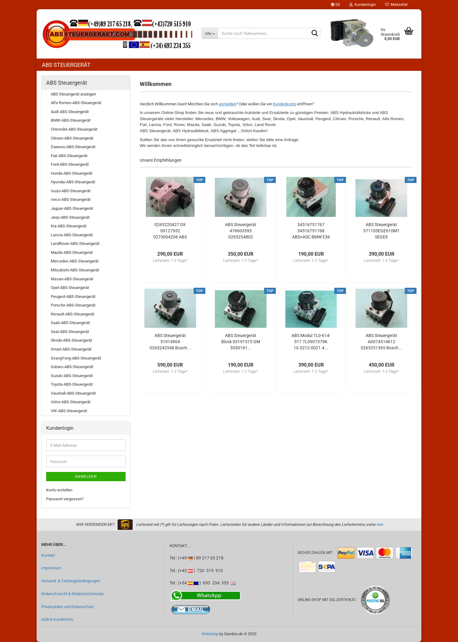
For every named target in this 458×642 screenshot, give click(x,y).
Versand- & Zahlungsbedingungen (70, 581)
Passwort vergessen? (65, 499)
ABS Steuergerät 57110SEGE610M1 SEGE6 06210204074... (381, 231)
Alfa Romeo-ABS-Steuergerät (76, 102)
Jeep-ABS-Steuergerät (70, 217)
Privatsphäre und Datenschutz (67, 606)
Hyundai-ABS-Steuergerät (73, 182)
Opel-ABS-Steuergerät (70, 287)
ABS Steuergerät (66, 65)
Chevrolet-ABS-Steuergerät (74, 129)
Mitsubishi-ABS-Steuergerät (75, 270)
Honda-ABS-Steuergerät (71, 173)
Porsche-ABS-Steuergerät (73, 305)
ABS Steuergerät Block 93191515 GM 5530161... (240, 341)
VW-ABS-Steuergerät (69, 410)
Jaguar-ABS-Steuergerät (72, 208)
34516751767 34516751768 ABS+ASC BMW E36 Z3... (311, 231)
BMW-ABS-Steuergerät (70, 120)
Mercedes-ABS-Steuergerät (74, 261)
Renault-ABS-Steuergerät (72, 314)
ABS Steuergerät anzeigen (73, 94)
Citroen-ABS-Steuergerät (72, 138)
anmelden (227, 104)
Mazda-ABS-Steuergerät (72, 252)
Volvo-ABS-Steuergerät (70, 402)
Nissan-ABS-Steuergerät (72, 279)
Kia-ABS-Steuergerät (68, 226)
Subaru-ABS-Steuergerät (72, 366)
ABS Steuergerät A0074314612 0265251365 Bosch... (381, 341)
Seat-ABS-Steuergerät (70, 331)
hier (379, 524)
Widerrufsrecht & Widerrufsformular (72, 593)
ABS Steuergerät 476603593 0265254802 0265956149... (240, 231)
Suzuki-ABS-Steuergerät (72, 375)
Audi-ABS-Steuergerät (70, 111)
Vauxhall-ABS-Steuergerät (73, 393)
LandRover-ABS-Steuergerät (75, 243)
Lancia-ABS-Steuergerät (72, 235)
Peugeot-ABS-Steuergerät (73, 296)
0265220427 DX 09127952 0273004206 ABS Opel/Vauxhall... (170, 231)
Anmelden (86, 476)
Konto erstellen (59, 490)
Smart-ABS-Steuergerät (71, 349)
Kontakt (48, 555)
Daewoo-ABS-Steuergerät (73, 146)
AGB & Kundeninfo (57, 619)
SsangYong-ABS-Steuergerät (76, 358)
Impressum (51, 568)
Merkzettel (396, 4)
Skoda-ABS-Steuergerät (71, 340)
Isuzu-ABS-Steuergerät (70, 191)
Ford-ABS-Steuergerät (70, 164)
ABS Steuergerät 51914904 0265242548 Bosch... (170, 341)
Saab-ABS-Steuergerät (70, 322)
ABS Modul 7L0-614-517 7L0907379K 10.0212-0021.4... (311, 341)
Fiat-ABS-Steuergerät (69, 155)
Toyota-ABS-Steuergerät (72, 384)
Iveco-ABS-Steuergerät (70, 199)
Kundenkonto (284, 104)
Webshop (210, 634)
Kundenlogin (362, 4)
